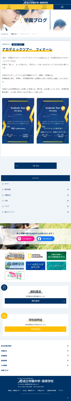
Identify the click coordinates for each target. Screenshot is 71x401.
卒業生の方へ (41, 390)
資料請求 (9, 8)
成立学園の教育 (6, 346)
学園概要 (4, 356)
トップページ (4, 34)
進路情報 (4, 360)
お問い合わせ (44, 8)
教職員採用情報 (51, 390)
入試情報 (4, 365)
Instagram (26, 238)
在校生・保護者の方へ (29, 390)
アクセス (60, 390)
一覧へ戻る (35, 166)
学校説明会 (26, 8)
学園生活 (4, 351)
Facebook (47, 238)
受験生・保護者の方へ (14, 390)
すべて (7, 184)
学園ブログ (14, 34)
